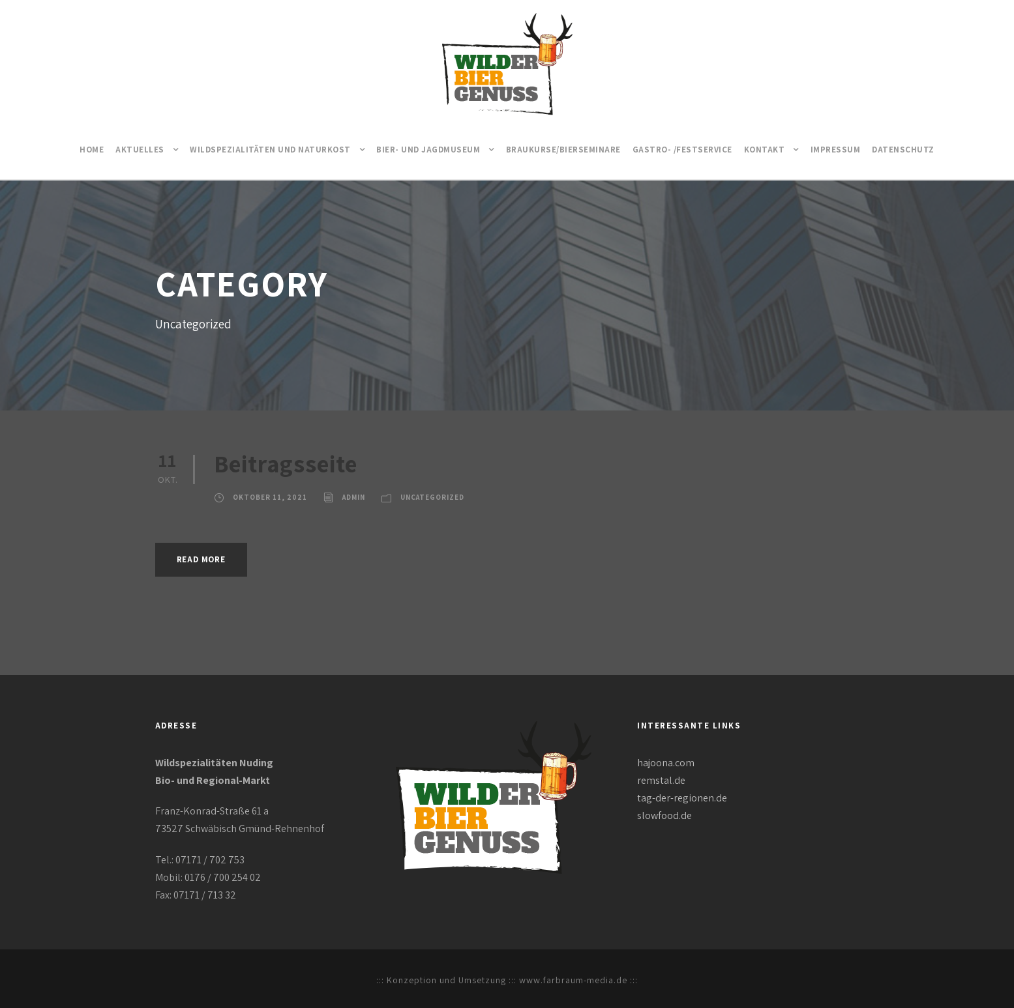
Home (92, 149)
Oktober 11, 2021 (270, 497)
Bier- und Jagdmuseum (428, 149)
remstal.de (661, 780)
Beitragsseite (285, 464)
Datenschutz (903, 149)
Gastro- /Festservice (682, 149)
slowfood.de (664, 815)
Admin (353, 497)
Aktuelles (139, 149)
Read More (201, 559)
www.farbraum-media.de (573, 980)
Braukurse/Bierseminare (563, 149)
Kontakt (764, 149)
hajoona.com (665, 763)
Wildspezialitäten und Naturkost (270, 149)
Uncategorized (432, 497)
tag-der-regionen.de (682, 798)
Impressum (836, 149)
